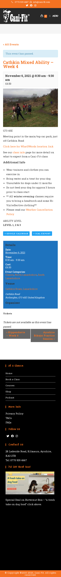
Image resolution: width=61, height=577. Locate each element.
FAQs (8, 422)
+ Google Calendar (16, 233)
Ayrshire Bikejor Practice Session (44, 335)
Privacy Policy (14, 413)
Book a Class (13, 379)
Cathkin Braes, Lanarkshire (21, 288)
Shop (8, 391)
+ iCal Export (42, 233)
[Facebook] (12, 436)
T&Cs (9, 418)
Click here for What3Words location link (28, 146)
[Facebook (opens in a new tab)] (31, 5)
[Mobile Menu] (52, 16)
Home (9, 373)
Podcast (10, 397)
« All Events (11, 44)
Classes (9, 274)
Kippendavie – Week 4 (15, 334)
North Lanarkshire (26, 274)
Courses (10, 385)
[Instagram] (17, 436)
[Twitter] (8, 436)
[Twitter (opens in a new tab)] (27, 5)
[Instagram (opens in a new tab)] (34, 5)
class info (19, 152)
